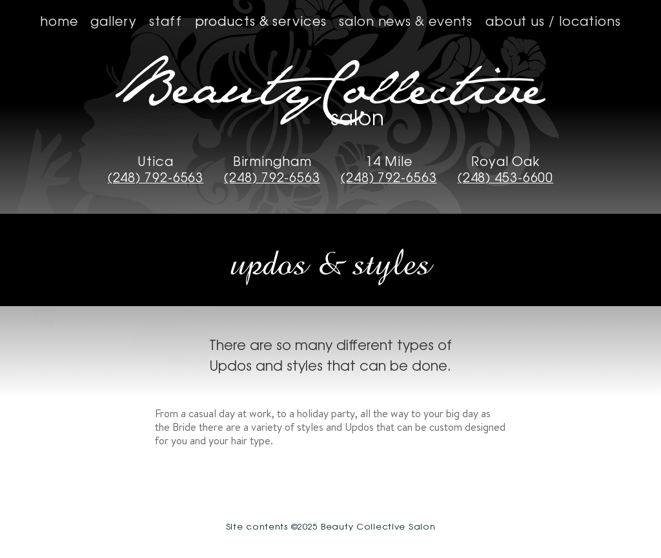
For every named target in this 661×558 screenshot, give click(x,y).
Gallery (113, 20)
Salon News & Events (406, 20)
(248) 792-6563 (156, 177)
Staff (165, 20)
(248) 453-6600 (506, 177)
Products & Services (261, 20)
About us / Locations (553, 20)
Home (59, 20)
